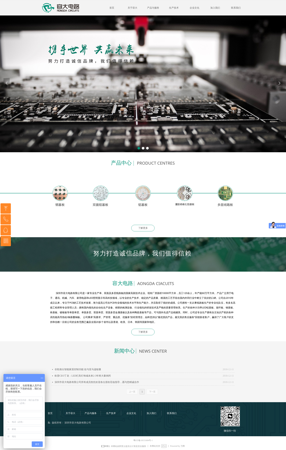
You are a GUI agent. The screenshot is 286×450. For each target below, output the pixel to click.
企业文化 (194, 8)
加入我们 (215, 8)
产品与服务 (153, 8)
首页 (111, 8)
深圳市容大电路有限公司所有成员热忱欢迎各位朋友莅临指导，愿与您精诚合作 (97, 382)
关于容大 (132, 8)
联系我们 (236, 8)
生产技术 (174, 8)
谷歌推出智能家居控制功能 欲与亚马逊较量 (78, 369)
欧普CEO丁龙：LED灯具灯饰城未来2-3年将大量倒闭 (83, 375)
